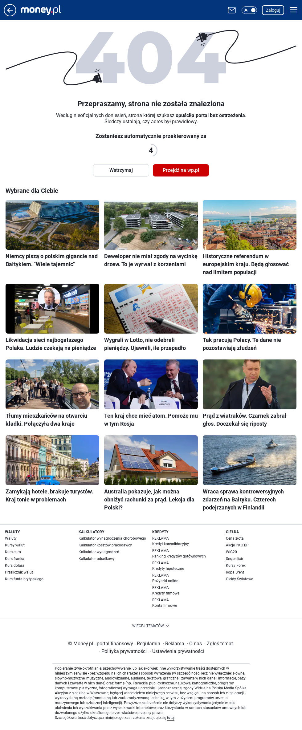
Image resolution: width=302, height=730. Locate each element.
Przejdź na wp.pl (181, 170)
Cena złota (235, 538)
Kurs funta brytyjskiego (24, 579)
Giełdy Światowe (239, 579)
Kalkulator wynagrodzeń (99, 552)
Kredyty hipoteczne (168, 568)
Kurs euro (13, 552)
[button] (249, 10)
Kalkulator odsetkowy (97, 559)
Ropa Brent (235, 572)
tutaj (170, 718)
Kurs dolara (14, 565)
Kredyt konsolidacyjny (170, 544)
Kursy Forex (236, 565)
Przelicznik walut (19, 572)
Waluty (11, 538)
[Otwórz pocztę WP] (232, 10)
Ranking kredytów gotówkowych (179, 556)
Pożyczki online (165, 581)
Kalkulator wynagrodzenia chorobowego (112, 538)
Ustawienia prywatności (177, 651)
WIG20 (231, 552)
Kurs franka (14, 559)
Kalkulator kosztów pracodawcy (105, 545)
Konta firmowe (164, 605)
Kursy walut (15, 545)
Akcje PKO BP (237, 545)
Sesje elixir (234, 559)
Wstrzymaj (121, 170)
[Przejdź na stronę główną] (10, 15)
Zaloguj (273, 10)
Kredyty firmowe (165, 593)
